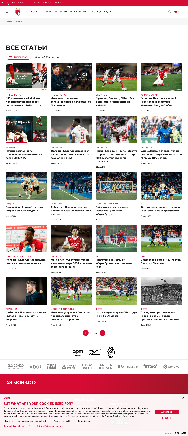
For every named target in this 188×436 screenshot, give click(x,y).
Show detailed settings (14, 426)
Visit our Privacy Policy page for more (46, 426)
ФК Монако (8, 3)
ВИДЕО (108, 11)
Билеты (22, 3)
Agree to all (166, 412)
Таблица (95, 11)
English (8, 398)
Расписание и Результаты (70, 11)
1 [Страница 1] (85, 332)
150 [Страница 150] (95, 332)
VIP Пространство (52, 3)
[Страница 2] (102, 333)
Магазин (34, 3)
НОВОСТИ (33, 11)
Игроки (46, 11)
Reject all (166, 418)
